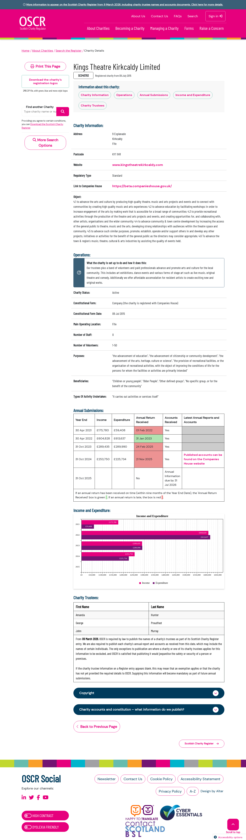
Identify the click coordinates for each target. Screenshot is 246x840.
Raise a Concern (211, 28)
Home (25, 51)
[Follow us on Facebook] (38, 797)
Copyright (86, 693)
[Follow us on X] (31, 797)
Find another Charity (40, 107)
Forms (189, 28)
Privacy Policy (170, 791)
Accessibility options (230, 837)
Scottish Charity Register (202, 743)
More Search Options (45, 143)
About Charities (98, 28)
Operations (124, 95)
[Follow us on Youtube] (46, 797)
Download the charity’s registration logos (45, 81)
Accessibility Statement (200, 779)
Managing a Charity (164, 28)
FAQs (178, 16)
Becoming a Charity (129, 28)
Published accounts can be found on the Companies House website (203, 459)
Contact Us (159, 16)
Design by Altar (212, 791)
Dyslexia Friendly (41, 827)
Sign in (215, 16)
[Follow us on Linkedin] (24, 797)
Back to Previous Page (96, 726)
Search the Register (69, 51)
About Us (138, 16)
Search (192, 16)
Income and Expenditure (193, 95)
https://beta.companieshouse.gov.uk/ (142, 186)
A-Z (193, 791)
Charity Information (95, 95)
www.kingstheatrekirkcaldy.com (137, 165)
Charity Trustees (92, 105)
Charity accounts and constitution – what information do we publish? (131, 709)
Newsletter (107, 779)
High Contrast (38, 815)
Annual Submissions (154, 95)
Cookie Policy (161, 779)
